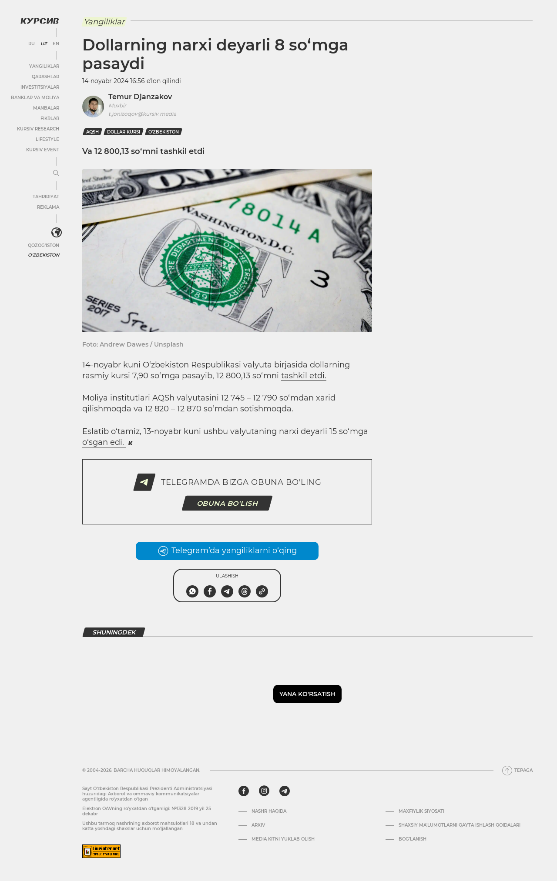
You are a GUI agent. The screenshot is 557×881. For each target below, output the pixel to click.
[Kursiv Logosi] (39, 20)
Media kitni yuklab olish (283, 839)
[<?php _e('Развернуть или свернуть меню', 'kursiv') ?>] (56, 232)
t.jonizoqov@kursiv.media (142, 113)
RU (31, 43)
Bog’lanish (412, 839)
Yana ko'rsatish (307, 694)
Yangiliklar (44, 66)
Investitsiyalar (39, 87)
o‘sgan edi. (104, 442)
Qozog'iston (43, 245)
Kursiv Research (38, 128)
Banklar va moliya (34, 97)
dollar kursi (123, 132)
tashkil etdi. (303, 375)
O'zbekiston (43, 254)
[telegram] (284, 791)
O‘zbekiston (163, 132)
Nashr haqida (269, 811)
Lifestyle (47, 139)
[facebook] (243, 791)
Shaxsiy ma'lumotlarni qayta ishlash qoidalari (459, 825)
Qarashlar (45, 76)
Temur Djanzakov (140, 97)
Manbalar (46, 107)
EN (55, 43)
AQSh (92, 132)
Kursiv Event (42, 149)
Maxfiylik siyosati (421, 811)
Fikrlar (49, 118)
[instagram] (264, 791)
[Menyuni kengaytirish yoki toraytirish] (56, 173)
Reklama (48, 207)
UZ (43, 43)
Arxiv (258, 825)
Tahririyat (45, 196)
